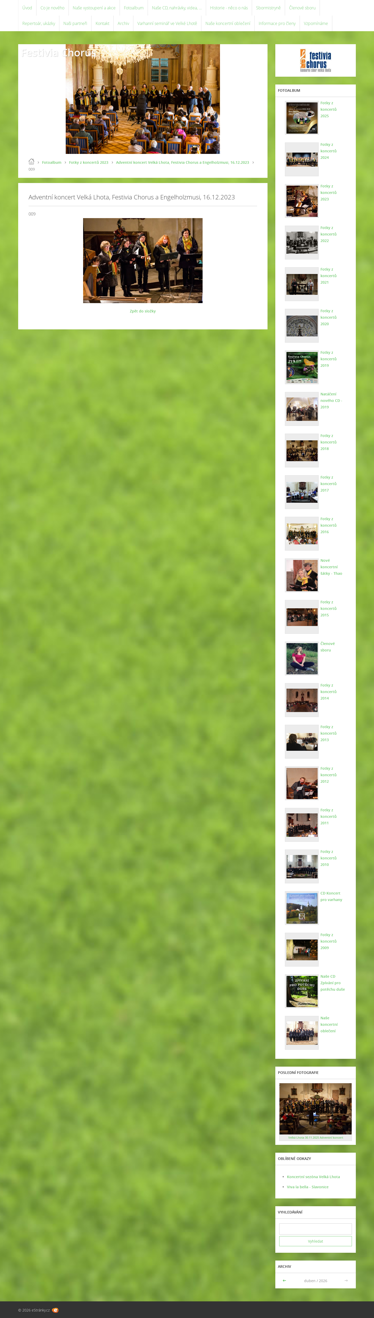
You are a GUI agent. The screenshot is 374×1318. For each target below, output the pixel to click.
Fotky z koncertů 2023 (88, 162)
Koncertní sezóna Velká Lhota (313, 1176)
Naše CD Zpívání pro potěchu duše (332, 983)
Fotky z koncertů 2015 (328, 608)
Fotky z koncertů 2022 (328, 234)
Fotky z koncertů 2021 (328, 276)
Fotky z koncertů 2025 (328, 109)
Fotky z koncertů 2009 (328, 941)
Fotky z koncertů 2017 (328, 484)
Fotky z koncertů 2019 (328, 359)
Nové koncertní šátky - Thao (331, 567)
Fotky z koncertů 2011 (328, 816)
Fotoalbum (134, 8)
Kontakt (102, 23)
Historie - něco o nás (229, 8)
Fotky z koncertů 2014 (328, 692)
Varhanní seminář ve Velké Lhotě (167, 23)
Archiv (123, 23)
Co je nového (52, 8)
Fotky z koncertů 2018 (328, 442)
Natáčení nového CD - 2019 (331, 400)
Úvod (27, 8)
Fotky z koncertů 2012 (328, 775)
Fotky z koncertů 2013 (328, 733)
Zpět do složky (143, 311)
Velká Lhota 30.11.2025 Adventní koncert (315, 1137)
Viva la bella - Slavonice (308, 1186)
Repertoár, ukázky (38, 23)
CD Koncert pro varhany (331, 896)
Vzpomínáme (316, 23)
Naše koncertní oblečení (227, 23)
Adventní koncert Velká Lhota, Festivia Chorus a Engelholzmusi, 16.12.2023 (182, 162)
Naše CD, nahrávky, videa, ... (177, 8)
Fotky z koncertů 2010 (328, 858)
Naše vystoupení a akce (94, 8)
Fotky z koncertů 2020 (328, 317)
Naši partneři (75, 23)
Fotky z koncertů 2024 (328, 151)
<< (285, 1280)
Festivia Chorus (58, 52)
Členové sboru (302, 8)
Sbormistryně (268, 8)
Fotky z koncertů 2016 (328, 525)
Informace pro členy (277, 23)
